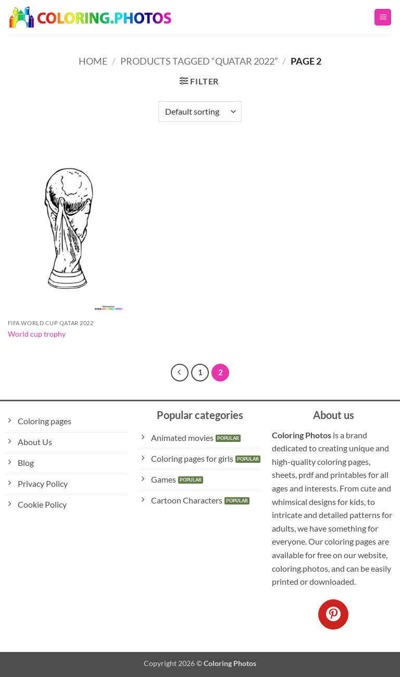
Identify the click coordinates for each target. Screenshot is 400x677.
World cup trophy (37, 333)
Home (93, 61)
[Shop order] (200, 111)
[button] (382, 17)
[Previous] (180, 372)
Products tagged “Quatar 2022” (199, 61)
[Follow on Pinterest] (333, 614)
